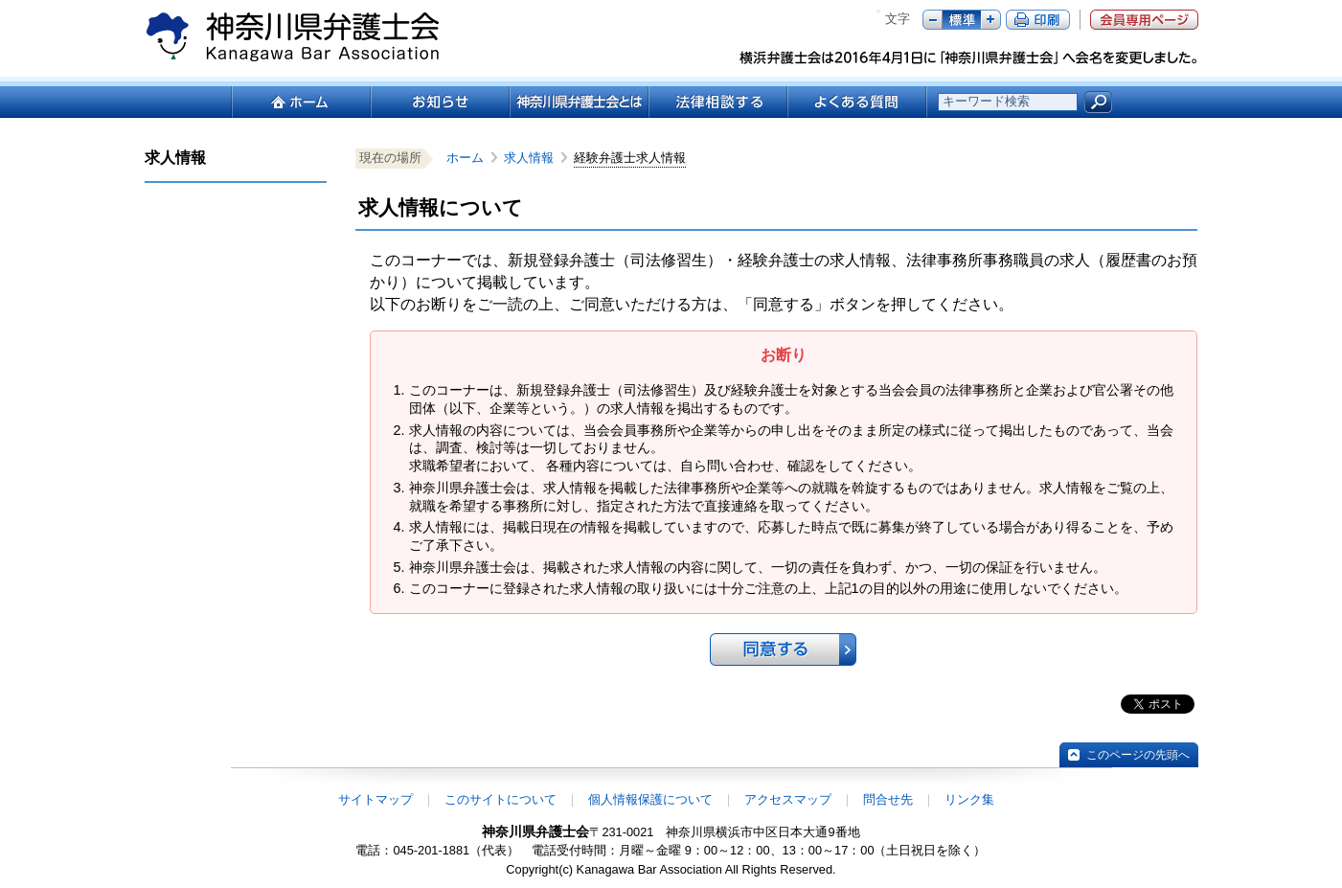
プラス (991, 20)
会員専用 (1144, 20)
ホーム (300, 102)
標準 (962, 20)
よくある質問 (856, 102)
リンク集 (969, 799)
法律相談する (717, 102)
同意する (783, 649)
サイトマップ (375, 799)
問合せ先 (888, 799)
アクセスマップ (787, 799)
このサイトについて (500, 799)
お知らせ (439, 102)
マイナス (932, 20)
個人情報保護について (650, 799)
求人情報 (535, 157)
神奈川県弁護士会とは (578, 102)
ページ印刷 (1038, 20)
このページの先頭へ (1138, 755)
